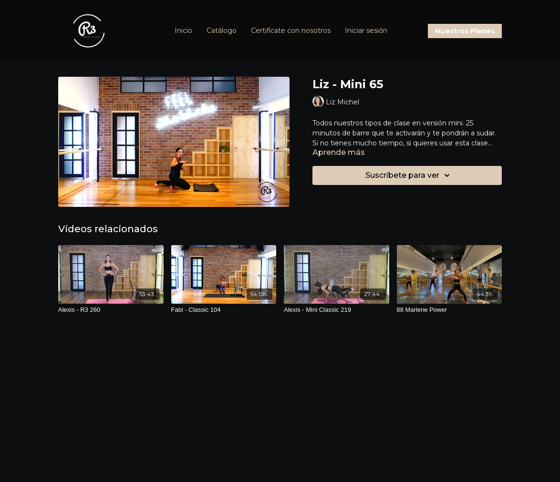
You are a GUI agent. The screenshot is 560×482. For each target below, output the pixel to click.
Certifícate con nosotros (291, 30)
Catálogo (222, 30)
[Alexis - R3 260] (111, 310)
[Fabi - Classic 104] (224, 310)
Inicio (183, 30)
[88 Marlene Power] (449, 310)
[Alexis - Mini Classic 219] (336, 310)
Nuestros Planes (465, 31)
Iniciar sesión (366, 30)
